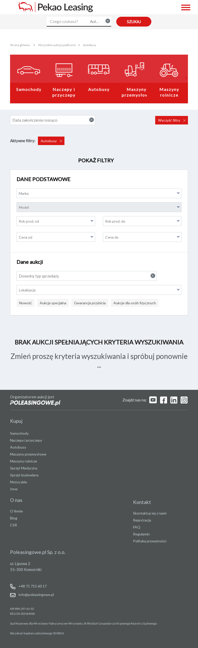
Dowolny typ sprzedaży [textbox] (87, 276)
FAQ (136, 527)
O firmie (16, 511)
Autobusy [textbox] (100, 21)
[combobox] (99, 22)
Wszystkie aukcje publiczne (57, 45)
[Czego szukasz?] (67, 22)
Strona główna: (20, 45)
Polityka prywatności (149, 541)
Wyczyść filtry (169, 120)
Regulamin (141, 534)
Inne (14, 489)
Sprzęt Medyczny (23, 468)
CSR (13, 525)
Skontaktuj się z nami (149, 513)
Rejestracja (142, 520)
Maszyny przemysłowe (136, 92)
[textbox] (99, 193)
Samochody (29, 89)
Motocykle (18, 482)
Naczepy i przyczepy (64, 92)
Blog (13, 518)
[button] (185, 78)
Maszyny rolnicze (169, 92)
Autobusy (89, 45)
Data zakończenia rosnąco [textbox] (53, 120)
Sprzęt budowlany (24, 475)
